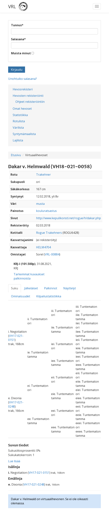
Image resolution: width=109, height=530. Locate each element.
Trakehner (43, 175)
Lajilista (18, 140)
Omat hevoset (22, 109)
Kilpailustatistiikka (48, 296)
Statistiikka (20, 115)
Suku (14, 288)
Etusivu (16, 155)
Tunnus (17, 25)
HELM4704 (43, 247)
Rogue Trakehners (49, 233)
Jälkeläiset (31, 288)
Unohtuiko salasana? (22, 79)
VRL (12, 6)
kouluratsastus (46, 211)
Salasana (18, 39)
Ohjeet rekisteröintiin (30, 102)
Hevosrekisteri (23, 89)
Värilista (18, 128)
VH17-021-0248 (33, 484)
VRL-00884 (52, 254)
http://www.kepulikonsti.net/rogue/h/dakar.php (68, 218)
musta (40, 204)
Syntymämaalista (24, 134)
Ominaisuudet (20, 296)
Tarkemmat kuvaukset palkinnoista (29, 276)
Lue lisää (14, 461)
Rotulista (19, 121)
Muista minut (21, 53)
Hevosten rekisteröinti (28, 96)
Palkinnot (50, 288)
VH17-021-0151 (39, 473)
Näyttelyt (69, 288)
